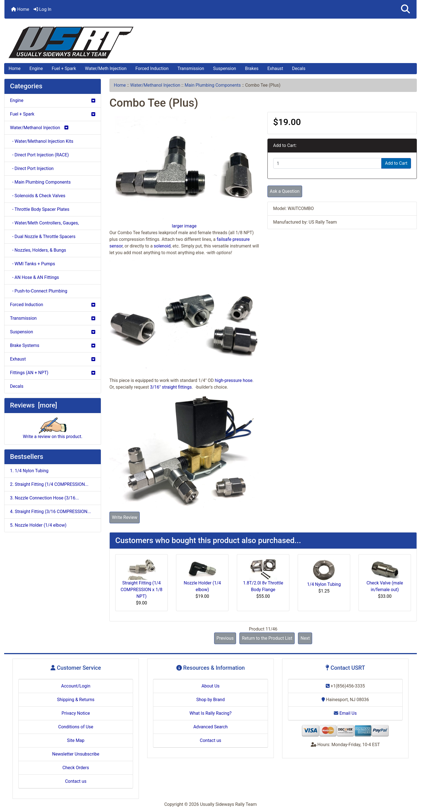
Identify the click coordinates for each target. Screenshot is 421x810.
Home (20, 9)
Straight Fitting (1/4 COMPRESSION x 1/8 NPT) (141, 589)
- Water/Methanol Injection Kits (41, 141)
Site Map (75, 740)
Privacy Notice (76, 713)
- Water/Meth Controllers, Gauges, (44, 223)
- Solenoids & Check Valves (37, 195)
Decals (298, 68)
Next (305, 638)
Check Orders (75, 767)
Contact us (75, 781)
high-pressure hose (233, 380)
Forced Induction (152, 68)
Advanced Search (210, 726)
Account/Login (75, 686)
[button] (405, 9)
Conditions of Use (75, 726)
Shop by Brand (210, 699)
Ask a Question (285, 191)
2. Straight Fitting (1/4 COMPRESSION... (49, 484)
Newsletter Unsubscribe (75, 754)
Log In (42, 9)
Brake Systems (52, 345)
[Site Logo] (210, 43)
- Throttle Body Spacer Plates (39, 209)
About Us (210, 686)
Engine (36, 68)
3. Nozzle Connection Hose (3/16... (44, 498)
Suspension (224, 68)
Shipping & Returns (75, 699)
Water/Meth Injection (106, 68)
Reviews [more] (33, 405)
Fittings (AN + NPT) (52, 372)
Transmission (190, 68)
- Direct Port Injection (32, 168)
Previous (225, 638)
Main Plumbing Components (213, 85)
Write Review (124, 517)
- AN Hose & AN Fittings (34, 277)
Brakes (251, 68)
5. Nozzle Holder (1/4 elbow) (38, 525)
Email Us (345, 713)
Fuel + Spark (64, 68)
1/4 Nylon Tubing (324, 584)
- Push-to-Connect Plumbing (38, 291)
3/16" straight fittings (171, 387)
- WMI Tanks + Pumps (32, 263)
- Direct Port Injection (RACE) (39, 155)
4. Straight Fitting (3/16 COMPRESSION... (50, 511)
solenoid (162, 246)
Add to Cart (396, 163)
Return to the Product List (267, 638)
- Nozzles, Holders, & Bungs (38, 250)
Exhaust (275, 68)
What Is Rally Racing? (210, 713)
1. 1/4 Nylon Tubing (29, 470)
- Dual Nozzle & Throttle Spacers (43, 236)
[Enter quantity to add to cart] (327, 163)
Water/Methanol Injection (155, 85)
